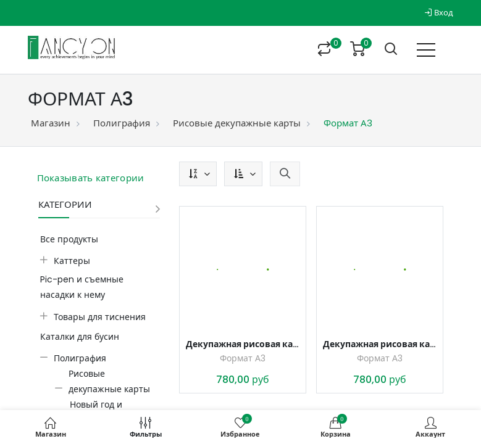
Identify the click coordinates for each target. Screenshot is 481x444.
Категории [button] (65, 204)
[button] (198, 174)
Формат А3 (243, 358)
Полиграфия (121, 123)
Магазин (50, 123)
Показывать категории (90, 177)
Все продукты (69, 239)
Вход (438, 12)
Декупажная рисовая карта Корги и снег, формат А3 (242, 344)
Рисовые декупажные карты (237, 123)
